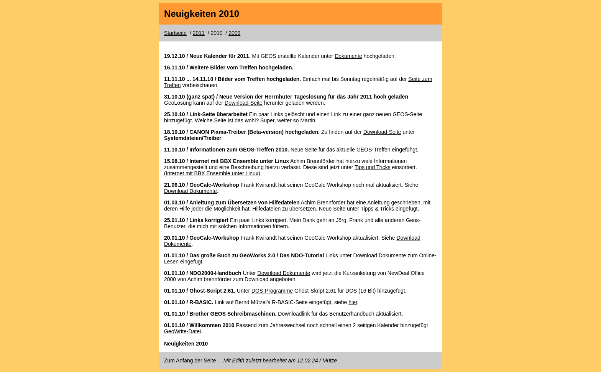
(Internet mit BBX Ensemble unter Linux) (212, 173)
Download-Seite (244, 103)
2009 (234, 33)
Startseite (175, 33)
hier (352, 302)
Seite (311, 149)
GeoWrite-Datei (182, 331)
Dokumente (348, 56)
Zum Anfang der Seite (190, 360)
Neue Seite (333, 209)
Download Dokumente (190, 191)
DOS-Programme (272, 291)
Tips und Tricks (373, 167)
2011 (199, 33)
